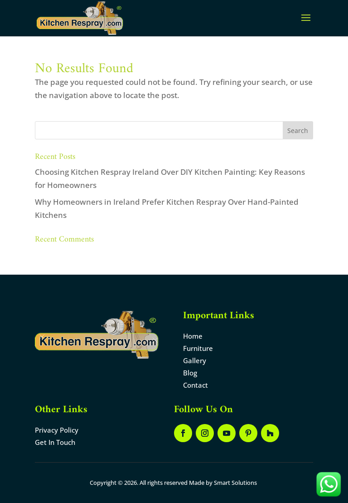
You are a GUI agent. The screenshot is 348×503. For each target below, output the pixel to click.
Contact (195, 385)
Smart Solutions (235, 482)
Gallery (194, 360)
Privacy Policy (56, 429)
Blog (190, 372)
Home (193, 335)
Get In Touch (55, 442)
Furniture (198, 348)
